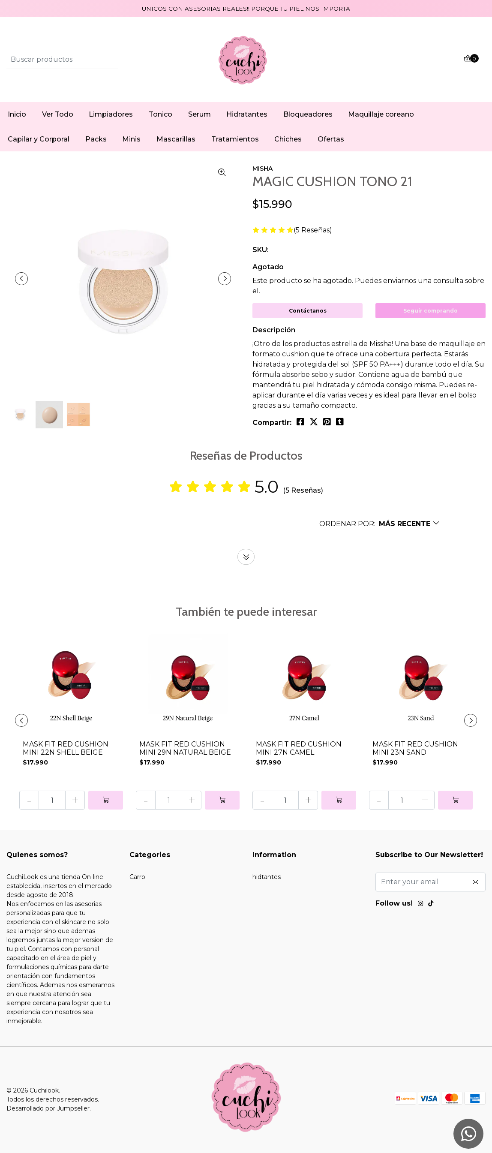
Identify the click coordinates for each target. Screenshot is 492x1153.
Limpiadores (111, 114)
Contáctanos (308, 310)
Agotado (268, 267)
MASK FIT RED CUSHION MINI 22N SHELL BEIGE (65, 748)
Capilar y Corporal (38, 139)
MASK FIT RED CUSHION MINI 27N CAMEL (299, 748)
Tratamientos (235, 139)
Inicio (17, 114)
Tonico (160, 114)
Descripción (273, 330)
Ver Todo (57, 114)
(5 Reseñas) (313, 230)
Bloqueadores (308, 114)
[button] (379, 523)
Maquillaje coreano (381, 114)
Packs (96, 139)
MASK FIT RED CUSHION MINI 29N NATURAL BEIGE (185, 748)
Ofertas (331, 139)
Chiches (288, 139)
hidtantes (266, 877)
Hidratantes (246, 114)
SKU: (260, 250)
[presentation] (21, 278)
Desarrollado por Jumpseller (48, 1108)
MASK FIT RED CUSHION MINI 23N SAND (415, 748)
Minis (131, 139)
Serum (199, 114)
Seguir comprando (430, 310)
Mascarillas (175, 139)
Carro (137, 877)
